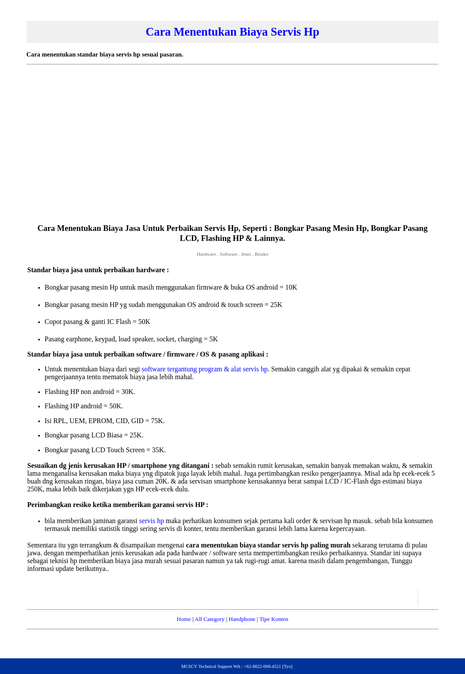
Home (184, 619)
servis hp (151, 520)
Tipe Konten (273, 619)
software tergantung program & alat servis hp (204, 369)
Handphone (242, 619)
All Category (209, 619)
